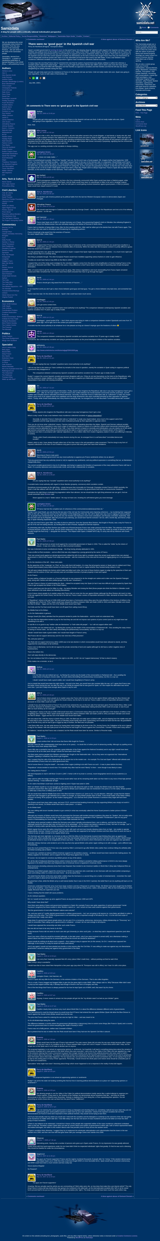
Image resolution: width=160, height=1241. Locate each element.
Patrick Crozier (7, 143)
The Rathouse (7, 375)
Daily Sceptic (6, 195)
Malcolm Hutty (7, 130)
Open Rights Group (9, 208)
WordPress (80, 1238)
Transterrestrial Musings (10, 291)
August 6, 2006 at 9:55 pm (45, 1090)
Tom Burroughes (8, 166)
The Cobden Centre (9, 325)
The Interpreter (7, 373)
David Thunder (7, 197)
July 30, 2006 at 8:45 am (45, 194)
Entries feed (140, 122)
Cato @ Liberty (7, 193)
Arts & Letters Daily (9, 347)
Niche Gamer (6, 182)
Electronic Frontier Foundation (12, 199)
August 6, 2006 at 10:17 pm (46, 1107)
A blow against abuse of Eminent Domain (116, 39)
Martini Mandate (8, 366)
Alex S (4, 73)
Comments (154, 27)
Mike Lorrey (41, 131)
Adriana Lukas (7, 71)
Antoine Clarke (7, 79)
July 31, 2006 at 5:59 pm (45, 541)
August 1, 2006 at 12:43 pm (46, 956)
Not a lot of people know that (12, 369)
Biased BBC (6, 352)
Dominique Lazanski (9, 98)
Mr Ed (4, 134)
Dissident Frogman (8, 248)
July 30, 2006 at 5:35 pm (45, 347)
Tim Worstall (6, 289)
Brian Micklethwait (8, 84)
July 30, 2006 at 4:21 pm (45, 317)
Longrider (5, 259)
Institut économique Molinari (12, 317)
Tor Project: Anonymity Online (12, 220)
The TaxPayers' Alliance (10, 218)
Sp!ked (4, 278)
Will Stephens (7, 173)
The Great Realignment (10, 338)
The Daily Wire (7, 282)
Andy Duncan (7, 77)
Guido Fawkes (7, 336)
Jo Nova (5, 362)
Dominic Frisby (7, 250)
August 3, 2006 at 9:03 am (45, 973)
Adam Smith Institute (9, 304)
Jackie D (5, 117)
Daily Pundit (6, 240)
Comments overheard (36, 39)
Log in (138, 120)
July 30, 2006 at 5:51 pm (45, 358)
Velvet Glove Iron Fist (9, 295)
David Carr (6, 96)
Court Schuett (7, 90)
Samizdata (10, 28)
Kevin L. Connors (8, 128)
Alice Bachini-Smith (9, 75)
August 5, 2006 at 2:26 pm (45, 1039)
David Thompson (8, 244)
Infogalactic (6, 360)
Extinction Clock (7, 358)
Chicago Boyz (7, 232)
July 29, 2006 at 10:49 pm (45, 113)
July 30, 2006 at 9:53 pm (45, 452)
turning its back (56, 50)
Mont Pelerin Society (9, 323)
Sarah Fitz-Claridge (9, 156)
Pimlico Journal (7, 210)
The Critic (5, 280)
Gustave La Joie (8, 111)
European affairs (56, 47)
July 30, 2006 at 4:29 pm (45, 333)
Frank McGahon (8, 103)
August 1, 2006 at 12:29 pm (46, 738)
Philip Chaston (7, 149)
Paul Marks (6, 145)
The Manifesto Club (9, 216)
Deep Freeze (6, 354)
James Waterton (8, 120)
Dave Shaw (6, 94)
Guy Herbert (6, 113)
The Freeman (7, 327)
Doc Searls (6, 356)
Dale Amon (6, 92)
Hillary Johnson (7, 115)
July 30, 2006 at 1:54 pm (45, 242)
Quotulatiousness (8, 272)
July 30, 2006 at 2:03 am (45, 132)
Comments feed (141, 124)
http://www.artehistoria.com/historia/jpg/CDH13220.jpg (57, 350)
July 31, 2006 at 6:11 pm (45, 669)
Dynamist (5, 252)
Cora (4, 238)
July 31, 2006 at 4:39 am (45, 506)
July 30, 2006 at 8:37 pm (45, 406)
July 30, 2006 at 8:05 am (45, 177)
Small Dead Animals (9, 276)
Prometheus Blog (8, 186)
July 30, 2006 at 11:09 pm (45, 475)
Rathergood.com (8, 371)
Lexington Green (43, 152)
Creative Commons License (127, 1236)
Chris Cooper (6, 86)
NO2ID (4, 203)
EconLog (5, 314)
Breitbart (5, 229)
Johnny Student (7, 126)
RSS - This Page (142, 113)
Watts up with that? (9, 379)
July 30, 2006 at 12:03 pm (45, 206)
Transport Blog (7, 377)
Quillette (5, 269)
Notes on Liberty (8, 205)
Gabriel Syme (7, 107)
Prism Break (6, 212)
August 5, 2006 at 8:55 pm (45, 1071)
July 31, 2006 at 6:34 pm (45, 695)
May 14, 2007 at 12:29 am (45, 1177)
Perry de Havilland (8, 147)
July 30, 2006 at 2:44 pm (45, 279)
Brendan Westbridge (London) (12, 81)
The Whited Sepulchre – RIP (12, 286)
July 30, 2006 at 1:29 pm (45, 219)
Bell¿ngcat (6, 349)
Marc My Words (7, 263)
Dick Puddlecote (8, 246)
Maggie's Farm (7, 261)
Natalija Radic (7, 139)
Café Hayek (6, 306)
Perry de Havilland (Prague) (38, 47)
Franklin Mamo (7, 105)
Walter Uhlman (7, 170)
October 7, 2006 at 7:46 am (46, 1140)
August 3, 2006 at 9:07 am (45, 995)
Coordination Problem (10, 310)
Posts (144, 27)
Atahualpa (89, 1238)
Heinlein (47, 494)
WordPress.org (141, 126)
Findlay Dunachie (8, 100)
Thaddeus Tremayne (9, 162)
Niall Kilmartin (7, 141)
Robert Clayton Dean (9, 151)
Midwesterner (7, 132)
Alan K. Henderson (44, 192)
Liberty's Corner (7, 201)
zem (3, 175)
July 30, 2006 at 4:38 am (45, 154)
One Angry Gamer (8, 184)
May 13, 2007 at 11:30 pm (45, 1156)
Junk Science (7, 364)
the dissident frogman (9, 164)
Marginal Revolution (9, 321)
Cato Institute (6, 308)
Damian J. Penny (8, 242)
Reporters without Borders (11, 214)
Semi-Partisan (7, 274)
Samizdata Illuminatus (10, 153)
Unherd (4, 293)
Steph (4, 160)
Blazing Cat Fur (7, 227)
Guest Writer (6, 109)
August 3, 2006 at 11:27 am (46, 1006)
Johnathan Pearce (8, 124)
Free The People (8, 255)
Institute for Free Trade (10, 319)
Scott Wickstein (7, 158)
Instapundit (6, 257)
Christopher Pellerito (9, 88)
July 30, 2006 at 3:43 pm (45, 301)
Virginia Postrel (7, 297)
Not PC (4, 265)
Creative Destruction (9, 312)
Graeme (39, 1037)
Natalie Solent (7, 137)
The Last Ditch (7, 284)
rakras (39, 331)
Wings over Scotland (9, 340)
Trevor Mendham (8, 168)
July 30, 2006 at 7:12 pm (45, 388)
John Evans (6, 122)
